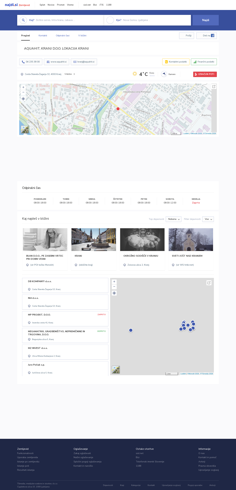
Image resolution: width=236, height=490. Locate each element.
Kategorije (135, 485)
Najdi (205, 20)
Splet (42, 4)
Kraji (122, 485)
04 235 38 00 (33, 61)
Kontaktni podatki (178, 61)
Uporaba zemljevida (27, 457)
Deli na (208, 35)
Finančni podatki (206, 61)
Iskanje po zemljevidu (28, 461)
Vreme (70, 4)
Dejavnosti (108, 485)
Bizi (95, 4)
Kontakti (43, 35)
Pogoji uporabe (195, 485)
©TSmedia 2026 (209, 133)
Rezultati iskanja (25, 470)
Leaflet (186, 133)
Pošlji (188, 35)
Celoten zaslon (213, 86)
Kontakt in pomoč (207, 457)
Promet (60, 4)
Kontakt (151, 485)
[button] (23, 98)
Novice (51, 4)
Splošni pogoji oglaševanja (87, 461)
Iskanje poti (23, 465)
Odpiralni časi (63, 35)
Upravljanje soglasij (208, 470)
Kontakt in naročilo (83, 465)
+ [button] (23, 87)
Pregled (25, 35)
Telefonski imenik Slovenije (150, 461)
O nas (201, 453)
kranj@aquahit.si (86, 61)
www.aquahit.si (59, 61)
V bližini (82, 35)
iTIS (101, 4)
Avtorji (201, 461)
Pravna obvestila (207, 465)
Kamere (172, 74)
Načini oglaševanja (83, 457)
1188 (108, 4)
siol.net (87, 4)
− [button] (23, 92)
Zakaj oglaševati (82, 453)
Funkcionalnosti (25, 453)
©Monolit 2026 (196, 133)
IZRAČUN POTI (206, 74)
